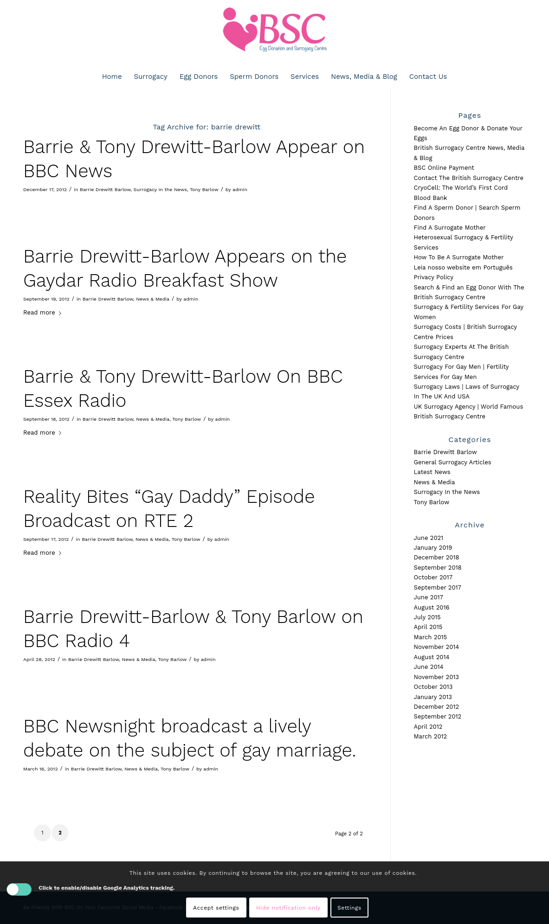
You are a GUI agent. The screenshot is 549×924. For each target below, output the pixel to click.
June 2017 (428, 597)
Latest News (432, 471)
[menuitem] (112, 76)
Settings (349, 908)
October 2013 (433, 686)
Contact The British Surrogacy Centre (468, 177)
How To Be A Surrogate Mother (459, 257)
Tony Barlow (204, 189)
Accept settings (216, 908)
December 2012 (436, 706)
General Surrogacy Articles (452, 462)
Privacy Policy (433, 277)
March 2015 (430, 637)
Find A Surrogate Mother (450, 227)
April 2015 (428, 626)
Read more (44, 312)
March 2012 (430, 736)
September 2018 (438, 567)
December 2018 (436, 557)
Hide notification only (288, 908)
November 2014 (436, 646)
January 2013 (433, 696)
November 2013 (436, 677)
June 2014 (429, 666)
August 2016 (432, 607)
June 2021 (429, 537)
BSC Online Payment (444, 167)
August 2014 (432, 657)
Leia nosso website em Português (463, 267)
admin (240, 189)
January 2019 (433, 547)
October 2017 (433, 577)
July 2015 (427, 617)
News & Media (152, 299)
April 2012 (428, 726)
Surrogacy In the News (160, 189)
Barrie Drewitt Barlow (105, 189)
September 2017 (437, 587)
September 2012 (438, 716)
